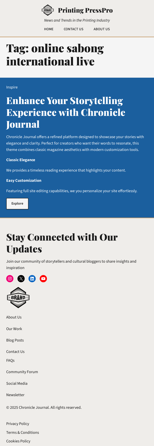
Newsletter (15, 395)
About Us (13, 317)
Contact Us (15, 352)
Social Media (16, 383)
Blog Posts (15, 340)
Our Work (14, 329)
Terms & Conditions (22, 432)
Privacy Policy (17, 424)
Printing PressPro (85, 10)
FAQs (10, 360)
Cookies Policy (18, 441)
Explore (17, 203)
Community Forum (22, 372)
